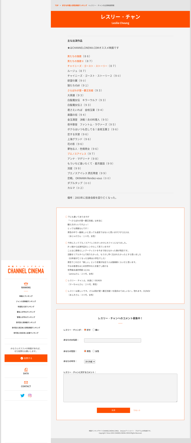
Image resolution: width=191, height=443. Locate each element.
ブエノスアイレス (77, 153)
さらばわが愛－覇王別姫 (81, 90)
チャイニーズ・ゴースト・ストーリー (88, 66)
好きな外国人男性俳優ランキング (74, 5)
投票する (28, 358)
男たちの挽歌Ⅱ (76, 61)
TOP (56, 5)
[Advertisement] (26, 420)
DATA (26, 373)
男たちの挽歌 (74, 56)
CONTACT (26, 386)
